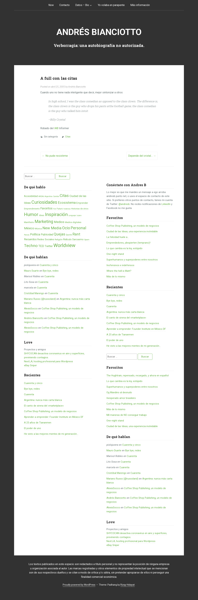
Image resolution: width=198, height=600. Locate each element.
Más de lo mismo (115, 276)
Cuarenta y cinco (49, 265)
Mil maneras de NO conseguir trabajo (126, 414)
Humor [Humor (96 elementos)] (31, 214)
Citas (67, 136)
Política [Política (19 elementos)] (35, 234)
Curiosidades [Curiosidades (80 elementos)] (44, 202)
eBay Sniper (30, 365)
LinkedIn (166, 204)
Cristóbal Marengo (34, 293)
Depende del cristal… (142, 155)
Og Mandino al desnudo (119, 392)
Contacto (64, 5)
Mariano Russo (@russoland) (40, 298)
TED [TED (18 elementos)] (41, 246)
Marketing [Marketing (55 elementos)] (44, 221)
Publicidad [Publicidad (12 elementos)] (47, 234)
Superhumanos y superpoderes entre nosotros (132, 259)
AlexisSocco (31, 308)
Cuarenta (49, 276)
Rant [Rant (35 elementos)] (76, 234)
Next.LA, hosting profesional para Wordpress (48, 361)
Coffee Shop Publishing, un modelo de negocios (50, 411)
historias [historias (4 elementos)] (67, 209)
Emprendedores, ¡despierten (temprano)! (128, 242)
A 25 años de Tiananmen (37, 422)
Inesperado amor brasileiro (121, 398)
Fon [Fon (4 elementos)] (54, 209)
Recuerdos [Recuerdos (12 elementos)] (30, 239)
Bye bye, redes (51, 270)
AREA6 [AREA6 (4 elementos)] (41, 196)
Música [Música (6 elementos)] (38, 228)
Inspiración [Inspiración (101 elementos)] (56, 214)
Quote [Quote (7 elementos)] (69, 234)
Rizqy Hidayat (127, 584)
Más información (140, 5)
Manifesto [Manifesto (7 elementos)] (29, 222)
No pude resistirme (55, 155)
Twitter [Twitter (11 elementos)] (49, 246)
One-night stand (115, 254)
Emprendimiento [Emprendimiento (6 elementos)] (32, 208)
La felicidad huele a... (117, 237)
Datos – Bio (82, 5)
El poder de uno (32, 428)
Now (51, 5)
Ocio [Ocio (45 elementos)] (66, 228)
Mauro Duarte (31, 270)
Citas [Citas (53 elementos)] (64, 195)
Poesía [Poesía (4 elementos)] (26, 235)
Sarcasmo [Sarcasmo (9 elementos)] (78, 239)
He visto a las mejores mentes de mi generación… (51, 433)
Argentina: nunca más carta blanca (43, 400)
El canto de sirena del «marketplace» (44, 405)
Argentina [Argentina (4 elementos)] (48, 196)
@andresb (124, 204)
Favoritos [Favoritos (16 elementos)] (46, 208)
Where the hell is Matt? (118, 270)
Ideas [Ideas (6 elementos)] (41, 215)
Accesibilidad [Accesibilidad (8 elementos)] (31, 196)
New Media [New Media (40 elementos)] (52, 228)
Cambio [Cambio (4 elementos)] (56, 196)
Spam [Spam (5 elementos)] (86, 239)
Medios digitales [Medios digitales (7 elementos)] (73, 222)
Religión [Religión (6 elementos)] (59, 239)
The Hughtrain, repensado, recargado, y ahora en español (137, 375)
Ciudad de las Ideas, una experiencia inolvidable (132, 231)
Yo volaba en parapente (111, 5)
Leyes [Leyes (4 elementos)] (79, 215)
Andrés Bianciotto (99, 32)
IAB (56, 128)
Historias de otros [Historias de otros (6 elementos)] (79, 208)
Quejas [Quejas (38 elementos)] (59, 234)
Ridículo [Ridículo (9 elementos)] (67, 239)
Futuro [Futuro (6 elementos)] (60, 208)
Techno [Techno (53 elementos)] (31, 245)
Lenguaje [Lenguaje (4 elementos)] (72, 215)
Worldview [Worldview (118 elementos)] (64, 245)
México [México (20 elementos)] (29, 228)
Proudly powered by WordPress (79, 584)
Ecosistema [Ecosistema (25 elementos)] (67, 203)
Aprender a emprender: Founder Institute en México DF (53, 416)
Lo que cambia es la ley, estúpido (124, 248)
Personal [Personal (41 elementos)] (78, 228)
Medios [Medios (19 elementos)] (59, 222)
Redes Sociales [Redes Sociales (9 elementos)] (45, 239)
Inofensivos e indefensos (120, 265)
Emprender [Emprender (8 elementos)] (82, 203)
